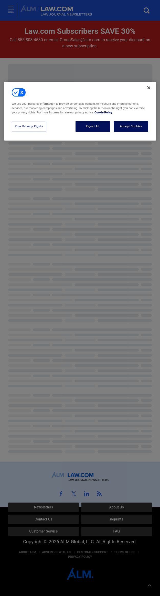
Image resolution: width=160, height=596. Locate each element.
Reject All (93, 126)
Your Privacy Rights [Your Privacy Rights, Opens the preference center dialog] (29, 126)
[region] (80, 111)
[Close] (148, 87)
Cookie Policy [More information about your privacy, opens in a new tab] (103, 112)
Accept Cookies (131, 126)
